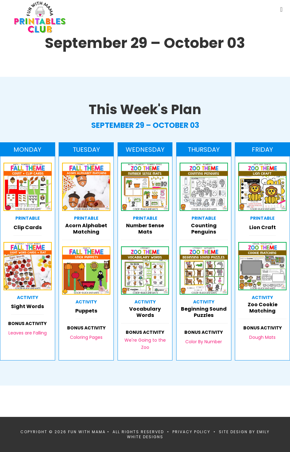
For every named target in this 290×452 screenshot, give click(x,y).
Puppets (86, 311)
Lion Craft (262, 227)
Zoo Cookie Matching (262, 308)
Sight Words (27, 306)
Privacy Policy (191, 431)
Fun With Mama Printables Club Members (40, 17)
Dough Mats (262, 337)
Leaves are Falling (27, 333)
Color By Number (203, 342)
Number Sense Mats (145, 229)
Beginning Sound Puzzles (204, 312)
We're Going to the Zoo (145, 343)
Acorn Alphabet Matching (86, 229)
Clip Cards (27, 227)
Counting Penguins (204, 229)
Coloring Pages (86, 337)
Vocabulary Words (145, 312)
